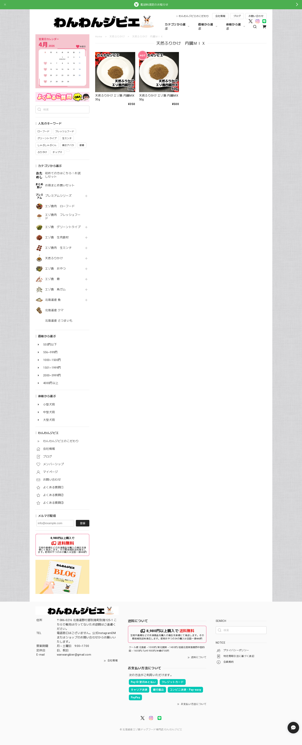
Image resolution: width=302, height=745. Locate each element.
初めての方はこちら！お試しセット (63, 175)
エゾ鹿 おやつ (55, 268)
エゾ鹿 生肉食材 (57, 237)
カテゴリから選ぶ (177, 26)
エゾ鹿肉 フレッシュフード (63, 216)
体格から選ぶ (236, 26)
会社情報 (220, 16)
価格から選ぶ (208, 26)
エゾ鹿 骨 (52, 279)
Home (98, 36)
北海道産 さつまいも (58, 320)
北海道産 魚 (53, 300)
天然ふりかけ (54, 258)
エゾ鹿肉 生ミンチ (58, 248)
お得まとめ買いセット (60, 185)
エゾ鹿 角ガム (55, 289)
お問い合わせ (255, 16)
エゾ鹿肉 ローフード (60, 206)
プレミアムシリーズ (58, 196)
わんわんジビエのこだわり (194, 16)
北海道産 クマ (54, 310)
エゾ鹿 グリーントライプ (63, 227)
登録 (82, 523)
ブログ (237, 16)
